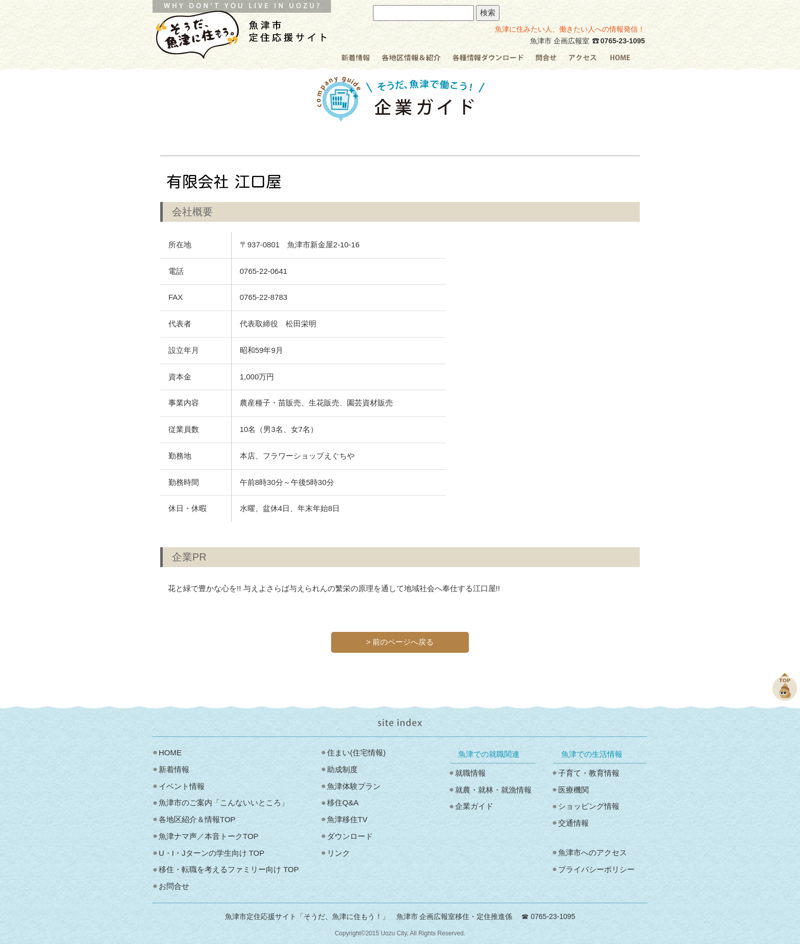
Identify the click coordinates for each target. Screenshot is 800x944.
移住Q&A (343, 802)
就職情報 (470, 773)
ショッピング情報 (588, 806)
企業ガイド (474, 806)
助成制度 (342, 769)
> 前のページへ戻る (400, 641)
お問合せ (174, 886)
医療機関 (573, 789)
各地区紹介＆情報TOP (197, 819)
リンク (338, 853)
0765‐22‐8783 (263, 297)
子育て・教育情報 (588, 773)
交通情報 (573, 823)
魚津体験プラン (354, 786)
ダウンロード (350, 836)
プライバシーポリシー (596, 869)
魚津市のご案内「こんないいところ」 (224, 802)
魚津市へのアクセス (592, 852)
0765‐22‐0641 (263, 271)
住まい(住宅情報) (356, 752)
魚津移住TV (347, 819)
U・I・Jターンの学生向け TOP (211, 853)
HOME (170, 752)
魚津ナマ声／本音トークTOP (209, 836)
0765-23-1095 (623, 41)
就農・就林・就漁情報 (493, 789)
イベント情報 (182, 786)
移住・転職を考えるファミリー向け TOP (229, 869)
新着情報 (174, 769)
